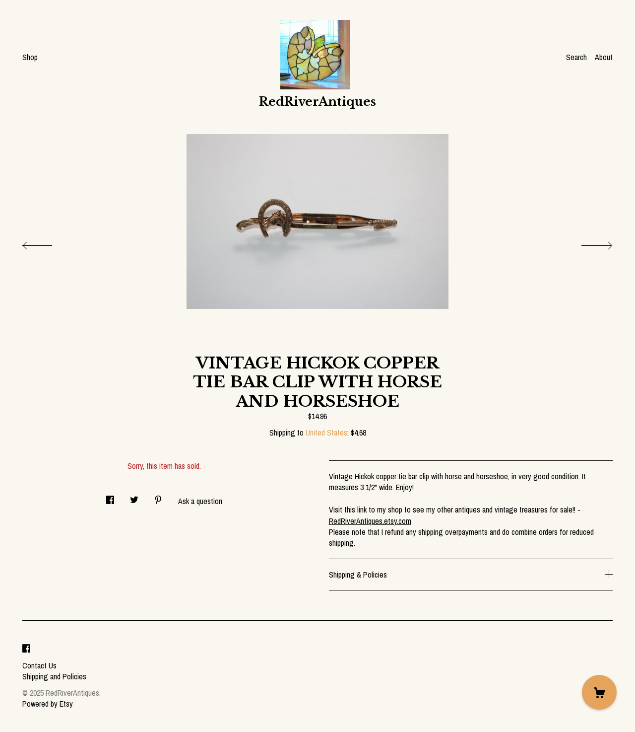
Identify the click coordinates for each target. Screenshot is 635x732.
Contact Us (39, 665)
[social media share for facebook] (110, 497)
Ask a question (200, 501)
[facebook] (26, 648)
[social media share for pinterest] (158, 497)
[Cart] (599, 692)
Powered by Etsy (47, 703)
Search (576, 57)
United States (326, 432)
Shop (30, 57)
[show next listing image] (588, 243)
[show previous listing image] (47, 243)
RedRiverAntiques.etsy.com (370, 520)
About (604, 57)
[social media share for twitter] (134, 497)
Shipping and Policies (54, 676)
